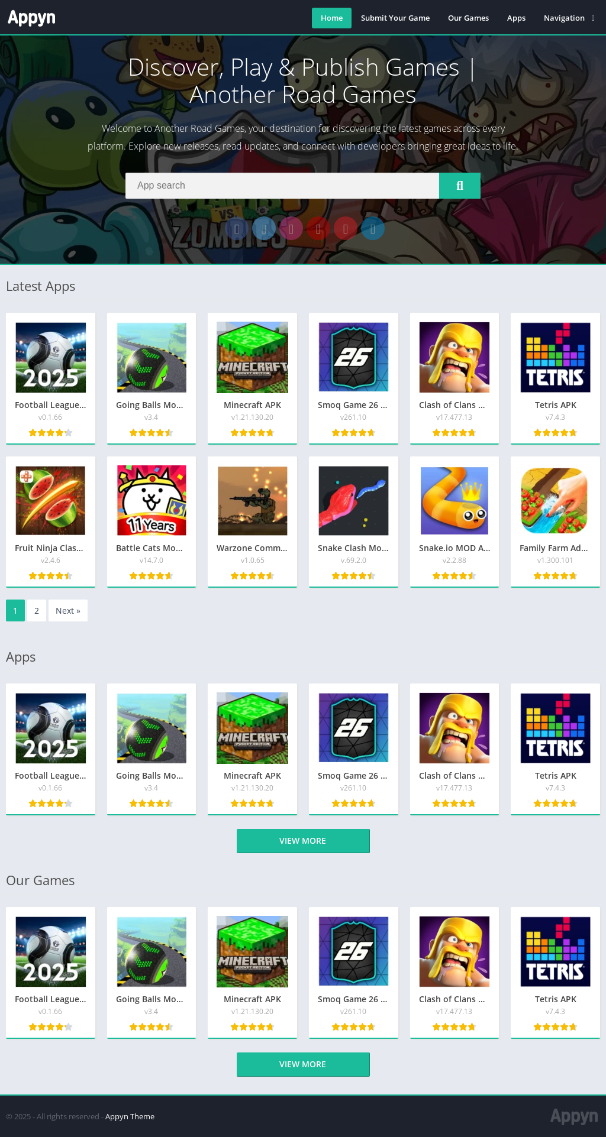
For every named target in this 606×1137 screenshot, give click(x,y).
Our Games (468, 17)
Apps (516, 17)
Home (332, 17)
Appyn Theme (129, 1116)
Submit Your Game (395, 17)
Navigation (564, 17)
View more (302, 840)
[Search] (303, 186)
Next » (68, 610)
